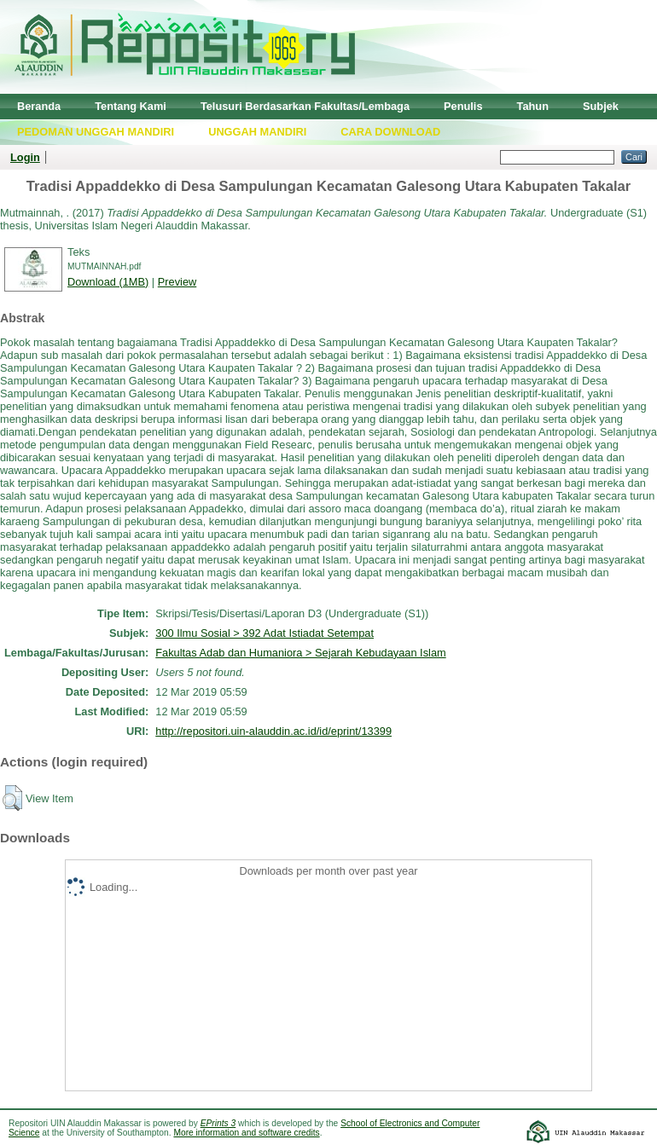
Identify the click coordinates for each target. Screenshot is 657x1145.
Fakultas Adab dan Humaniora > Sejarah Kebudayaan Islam (300, 652)
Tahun (533, 106)
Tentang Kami (130, 106)
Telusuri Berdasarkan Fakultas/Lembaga (305, 106)
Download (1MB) (107, 281)
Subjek (601, 106)
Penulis (463, 106)
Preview (177, 281)
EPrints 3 (218, 1123)
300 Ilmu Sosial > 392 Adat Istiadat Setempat (264, 633)
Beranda (39, 106)
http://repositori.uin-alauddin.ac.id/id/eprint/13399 (273, 731)
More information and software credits (246, 1132)
